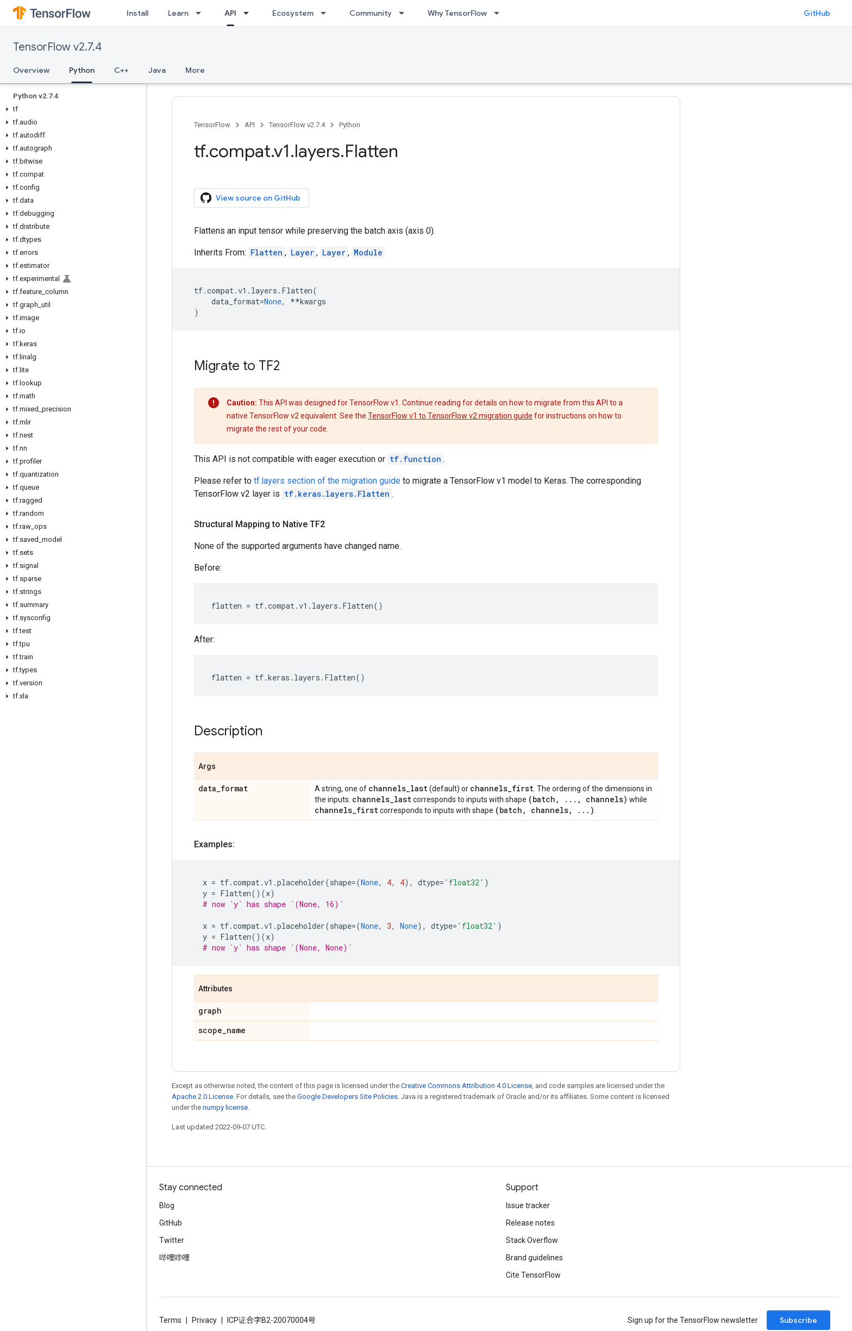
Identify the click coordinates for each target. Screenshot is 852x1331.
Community (370, 13)
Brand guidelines (534, 1257)
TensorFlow (212, 125)
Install (137, 13)
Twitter (171, 1240)
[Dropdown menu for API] (249, 13)
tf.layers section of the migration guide (327, 481)
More (195, 70)
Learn (178, 13)
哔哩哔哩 (174, 1257)
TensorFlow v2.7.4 (57, 47)
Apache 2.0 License (202, 1096)
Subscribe (798, 1320)
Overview (31, 70)
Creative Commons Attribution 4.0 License (466, 1086)
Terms (170, 1320)
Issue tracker (528, 1205)
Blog (166, 1205)
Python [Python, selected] (82, 70)
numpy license (225, 1107)
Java (157, 70)
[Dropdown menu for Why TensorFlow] (500, 13)
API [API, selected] (230, 13)
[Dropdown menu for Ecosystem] (327, 13)
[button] (71, 109)
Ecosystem (293, 13)
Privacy (204, 1320)
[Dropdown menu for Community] (405, 13)
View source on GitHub (250, 197)
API (250, 125)
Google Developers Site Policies (347, 1096)
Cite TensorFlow (533, 1275)
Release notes (530, 1222)
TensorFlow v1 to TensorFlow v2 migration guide (450, 415)
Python (349, 125)
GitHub (817, 13)
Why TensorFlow (457, 13)
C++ (121, 70)
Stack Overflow (532, 1240)
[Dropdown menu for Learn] (202, 13)
